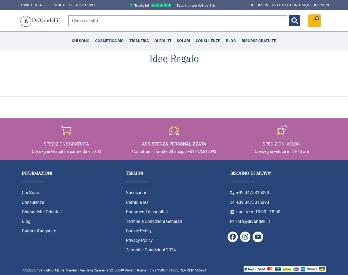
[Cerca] (294, 20)
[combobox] (178, 20)
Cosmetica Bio (109, 41)
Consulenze (208, 41)
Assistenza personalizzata (174, 144)
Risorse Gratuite (259, 41)
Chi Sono (80, 41)
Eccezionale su (196, 6)
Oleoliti (162, 41)
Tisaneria (139, 41)
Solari (183, 41)
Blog (231, 41)
